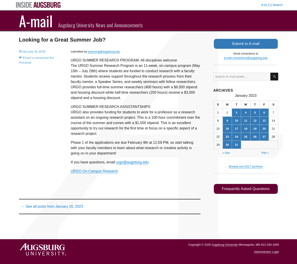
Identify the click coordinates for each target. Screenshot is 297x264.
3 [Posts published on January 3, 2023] (236, 112)
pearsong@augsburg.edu (104, 51)
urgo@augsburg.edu (132, 162)
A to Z (265, 5)
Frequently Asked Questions (246, 188)
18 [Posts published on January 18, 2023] (245, 128)
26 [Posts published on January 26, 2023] (255, 136)
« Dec (226, 152)
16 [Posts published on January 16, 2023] (227, 128)
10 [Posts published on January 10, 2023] (236, 120)
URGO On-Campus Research (94, 171)
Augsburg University (225, 244)
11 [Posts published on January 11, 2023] (245, 120)
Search (277, 5)
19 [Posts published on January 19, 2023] (255, 128)
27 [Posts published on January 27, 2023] (264, 136)
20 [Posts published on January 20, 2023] (264, 128)
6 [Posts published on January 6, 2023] (264, 112)
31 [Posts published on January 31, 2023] (236, 144)
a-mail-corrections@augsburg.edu (246, 57)
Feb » (265, 152)
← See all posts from (52, 206)
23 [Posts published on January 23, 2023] (227, 136)
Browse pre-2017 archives (246, 166)
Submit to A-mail (246, 43)
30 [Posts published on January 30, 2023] (227, 144)
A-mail (36, 20)
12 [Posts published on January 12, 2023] (255, 120)
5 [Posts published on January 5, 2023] (255, 112)
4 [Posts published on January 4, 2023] (245, 112)
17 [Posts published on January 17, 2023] (236, 128)
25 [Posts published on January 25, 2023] (245, 136)
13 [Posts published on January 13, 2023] (264, 120)
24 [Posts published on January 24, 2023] (236, 136)
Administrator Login (266, 251)
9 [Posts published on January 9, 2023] (227, 120)
